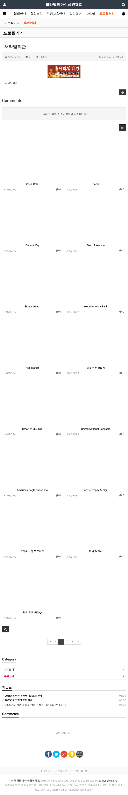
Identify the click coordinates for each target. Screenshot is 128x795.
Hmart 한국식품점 (32, 429)
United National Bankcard (95, 429)
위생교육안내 (56, 13)
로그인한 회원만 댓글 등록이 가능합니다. (64, 113)
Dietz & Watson (96, 245)
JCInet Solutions (108, 780)
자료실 (90, 13)
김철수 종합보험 (96, 367)
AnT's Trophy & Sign (95, 490)
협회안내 (20, 13)
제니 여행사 (95, 551)
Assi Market (32, 367)
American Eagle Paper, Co (32, 490)
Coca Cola (32, 184)
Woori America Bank (95, 306)
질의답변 (75, 13)
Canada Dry (32, 245)
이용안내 (46, 771)
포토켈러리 (107, 13)
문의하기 (63, 771)
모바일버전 (81, 771)
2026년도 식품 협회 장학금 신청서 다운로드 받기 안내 (34, 704)
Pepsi (96, 184)
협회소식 (36, 13)
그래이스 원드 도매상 (32, 551)
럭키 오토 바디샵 (32, 612)
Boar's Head (32, 306)
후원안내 (30, 23)
